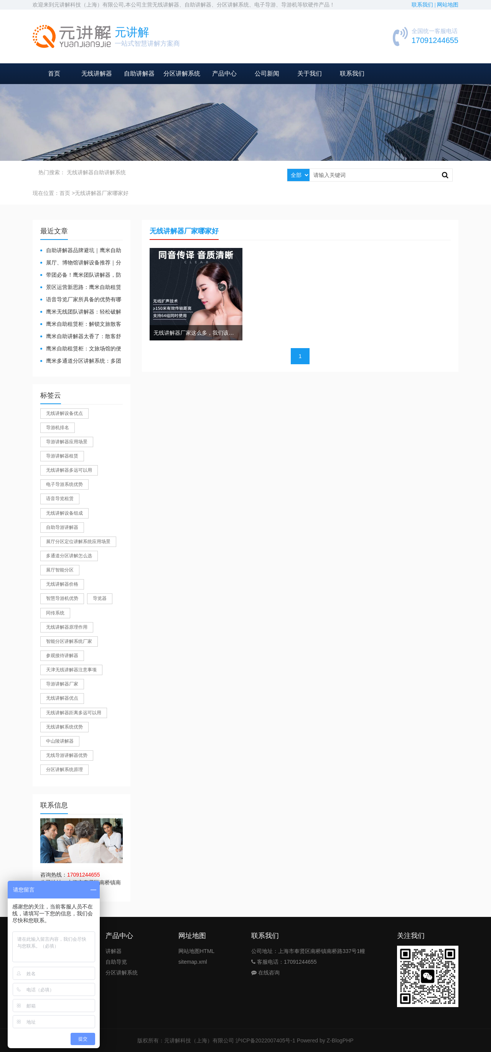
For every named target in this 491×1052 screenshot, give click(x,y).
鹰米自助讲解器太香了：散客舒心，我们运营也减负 (80, 336)
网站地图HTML (196, 951)
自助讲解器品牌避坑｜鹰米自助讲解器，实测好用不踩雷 (80, 250)
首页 (54, 73)
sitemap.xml (192, 962)
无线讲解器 (96, 73)
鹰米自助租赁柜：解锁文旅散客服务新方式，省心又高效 (80, 324)
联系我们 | (424, 5)
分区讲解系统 (181, 73)
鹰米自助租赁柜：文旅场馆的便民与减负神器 (80, 349)
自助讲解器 (139, 73)
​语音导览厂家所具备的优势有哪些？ (80, 300)
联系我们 (352, 73)
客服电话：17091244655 (284, 962)
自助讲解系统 (110, 172)
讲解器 (113, 951)
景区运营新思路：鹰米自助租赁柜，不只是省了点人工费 (80, 287)
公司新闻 (267, 73)
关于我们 (309, 73)
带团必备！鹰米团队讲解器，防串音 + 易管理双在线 (80, 275)
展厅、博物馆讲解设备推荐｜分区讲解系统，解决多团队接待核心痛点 (80, 263)
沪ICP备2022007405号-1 (265, 1040)
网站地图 (447, 5)
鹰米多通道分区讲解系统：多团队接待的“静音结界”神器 (80, 361)
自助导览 (116, 962)
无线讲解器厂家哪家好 (102, 193)
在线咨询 (265, 972)
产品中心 (224, 73)
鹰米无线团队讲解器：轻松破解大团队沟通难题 (80, 312)
